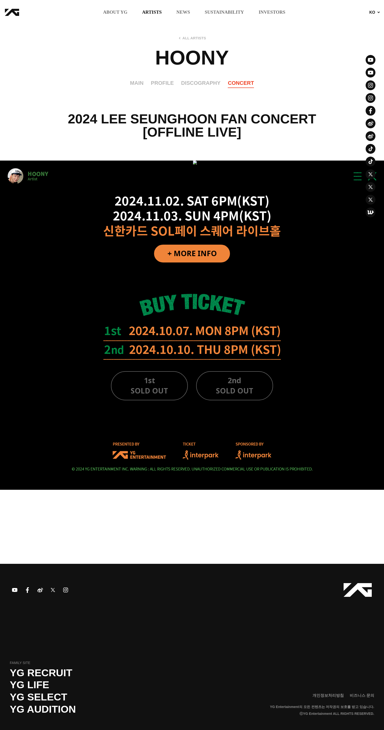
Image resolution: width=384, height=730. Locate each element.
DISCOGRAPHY (201, 83)
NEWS (183, 12)
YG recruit (41, 672)
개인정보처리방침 (328, 695)
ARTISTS (152, 12)
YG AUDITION (43, 709)
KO (372, 12)
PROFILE (162, 83)
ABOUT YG (115, 12)
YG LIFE (29, 684)
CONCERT (241, 83)
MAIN (137, 83)
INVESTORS (272, 12)
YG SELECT (38, 697)
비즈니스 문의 (362, 695)
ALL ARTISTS (194, 38)
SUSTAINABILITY (224, 12)
